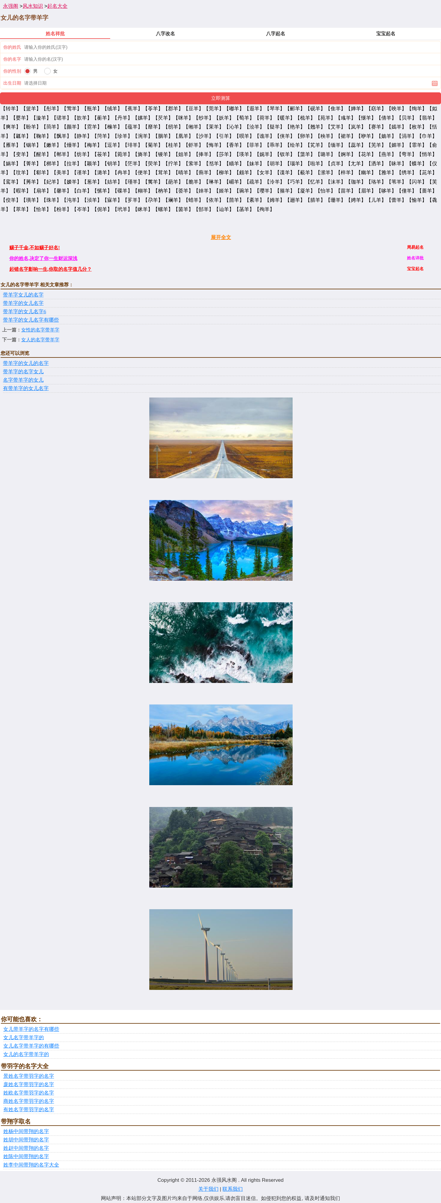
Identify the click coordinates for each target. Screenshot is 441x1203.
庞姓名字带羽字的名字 (28, 1084)
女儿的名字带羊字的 (26, 1054)
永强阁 (10, 6)
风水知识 (33, 6)
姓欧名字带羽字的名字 (28, 1093)
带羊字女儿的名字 (23, 295)
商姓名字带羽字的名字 (28, 1101)
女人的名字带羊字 (40, 339)
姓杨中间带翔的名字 (26, 1131)
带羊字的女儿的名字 (26, 363)
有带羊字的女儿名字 (26, 388)
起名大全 (57, 6)
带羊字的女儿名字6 (24, 311)
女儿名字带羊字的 (23, 1037)
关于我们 (208, 1189)
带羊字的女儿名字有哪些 (31, 320)
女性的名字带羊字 (40, 329)
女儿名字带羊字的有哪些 (31, 1046)
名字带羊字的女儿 (23, 380)
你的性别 (12, 71)
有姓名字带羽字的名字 (28, 1109)
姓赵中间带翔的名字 (26, 1148)
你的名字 (12, 59)
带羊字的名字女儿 (23, 371)
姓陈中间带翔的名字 (26, 1156)
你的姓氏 (12, 47)
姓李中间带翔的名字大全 (31, 1165)
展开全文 (221, 237)
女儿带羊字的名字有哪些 (31, 1029)
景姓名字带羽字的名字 (28, 1076)
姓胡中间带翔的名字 (26, 1140)
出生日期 (12, 82)
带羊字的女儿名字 (23, 303)
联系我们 (232, 1189)
